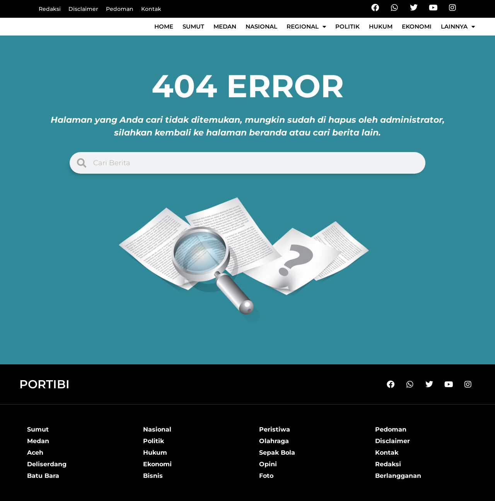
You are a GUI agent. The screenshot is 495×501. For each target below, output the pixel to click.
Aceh (35, 452)
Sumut (193, 26)
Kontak (151, 8)
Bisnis (153, 475)
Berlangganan (398, 475)
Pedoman (119, 8)
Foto (266, 475)
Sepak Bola (277, 452)
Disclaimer (83, 8)
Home (163, 26)
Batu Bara (43, 475)
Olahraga (274, 441)
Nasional (261, 26)
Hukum (381, 26)
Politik (347, 26)
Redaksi (50, 8)
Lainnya (458, 27)
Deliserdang (47, 464)
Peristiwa (274, 429)
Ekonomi (417, 26)
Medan (224, 26)
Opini (268, 464)
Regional (306, 27)
